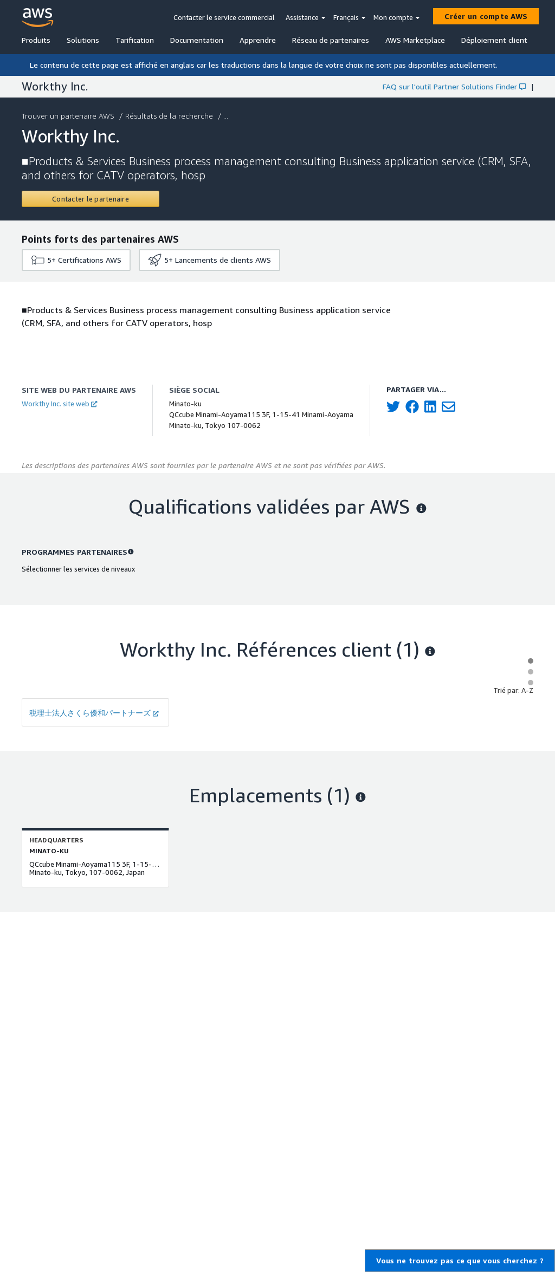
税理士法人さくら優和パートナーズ (94, 712)
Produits (36, 39)
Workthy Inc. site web (59, 403)
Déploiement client (494, 39)
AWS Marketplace (415, 39)
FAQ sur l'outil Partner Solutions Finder (454, 86)
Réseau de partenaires (330, 39)
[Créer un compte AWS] (486, 16)
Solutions (83, 39)
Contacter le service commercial (224, 17)
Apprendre (258, 39)
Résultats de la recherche (170, 115)
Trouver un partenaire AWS (69, 115)
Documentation (196, 39)
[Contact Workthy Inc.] (90, 199)
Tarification (134, 39)
